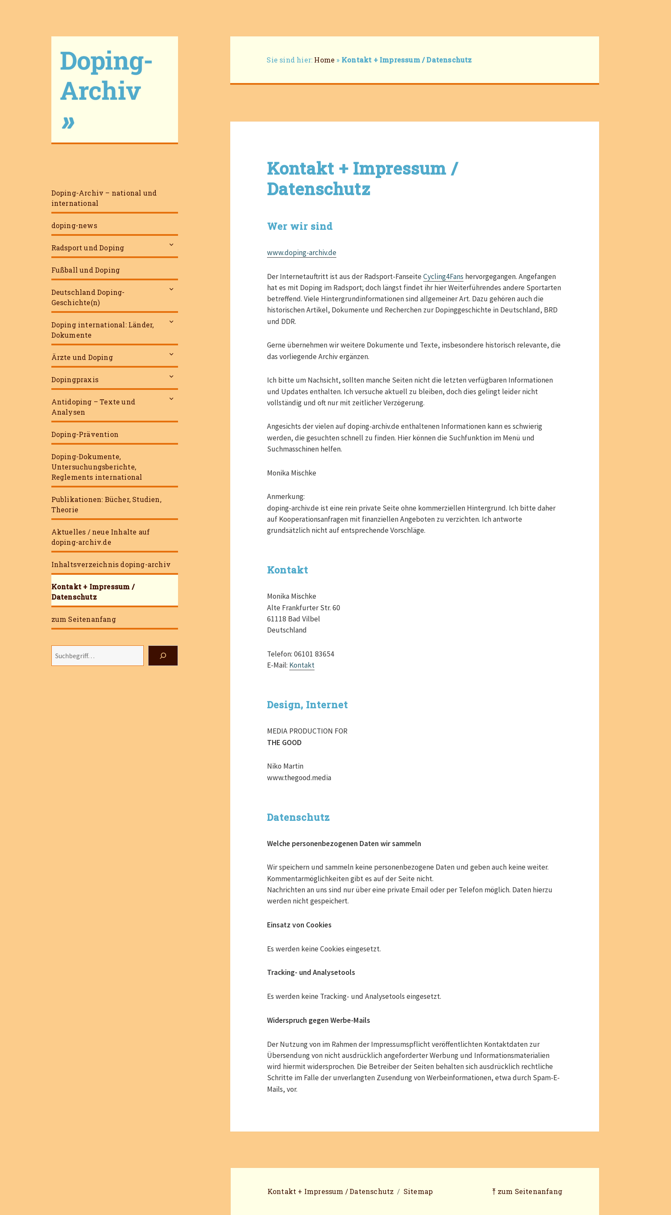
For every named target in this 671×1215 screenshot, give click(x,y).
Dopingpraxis (74, 379)
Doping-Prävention (85, 434)
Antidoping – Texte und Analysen (93, 406)
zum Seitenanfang (83, 619)
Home (324, 59)
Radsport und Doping (88, 247)
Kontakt (302, 665)
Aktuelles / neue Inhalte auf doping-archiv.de (100, 537)
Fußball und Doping (85, 269)
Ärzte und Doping (82, 357)
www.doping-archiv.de (301, 252)
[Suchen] (163, 655)
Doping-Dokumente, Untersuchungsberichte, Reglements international (97, 466)
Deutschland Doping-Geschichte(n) (88, 297)
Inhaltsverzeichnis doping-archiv (111, 564)
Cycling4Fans (443, 276)
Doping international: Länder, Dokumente (102, 329)
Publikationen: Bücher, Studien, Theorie (106, 504)
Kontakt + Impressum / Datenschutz (92, 591)
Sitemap (418, 1191)
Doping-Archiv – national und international (104, 198)
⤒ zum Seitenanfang (527, 1191)
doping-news (74, 225)
